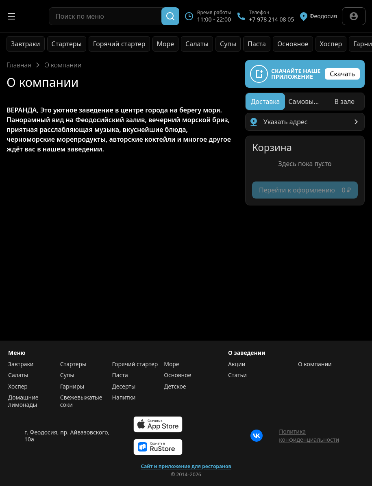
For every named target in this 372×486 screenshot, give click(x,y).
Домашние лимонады (23, 401)
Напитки (124, 397)
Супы (228, 43)
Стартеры (67, 43)
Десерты (124, 386)
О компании (315, 364)
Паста (257, 43)
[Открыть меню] (11, 16)
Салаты (197, 43)
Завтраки (25, 43)
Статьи (237, 375)
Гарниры (72, 386)
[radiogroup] (305, 101)
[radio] (265, 101)
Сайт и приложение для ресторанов (186, 466)
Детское (175, 386)
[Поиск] (170, 16)
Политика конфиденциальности (309, 435)
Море (165, 43)
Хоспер (331, 43)
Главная (19, 65)
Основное (293, 43)
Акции (236, 364)
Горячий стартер (119, 43)
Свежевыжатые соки (81, 401)
